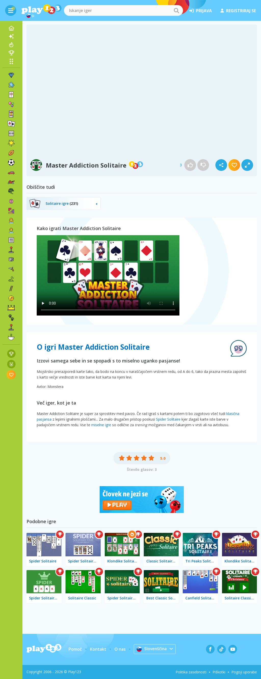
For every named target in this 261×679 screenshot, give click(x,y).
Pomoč (75, 649)
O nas (119, 649)
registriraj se (238, 11)
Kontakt (98, 649)
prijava (200, 11)
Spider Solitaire (168, 419)
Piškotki (219, 672)
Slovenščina (151, 649)
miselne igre (101, 424)
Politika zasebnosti (191, 672)
